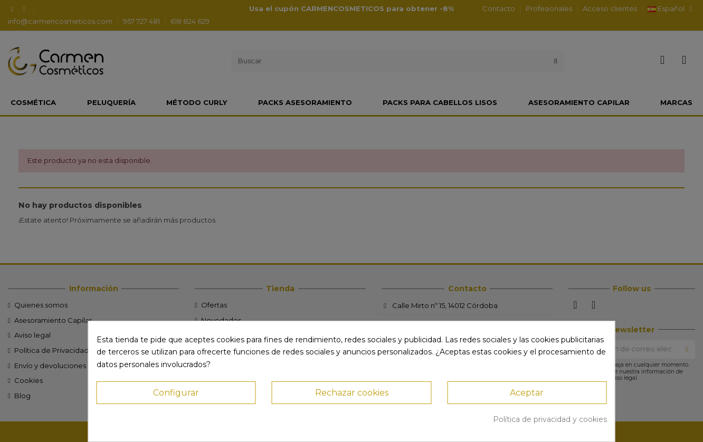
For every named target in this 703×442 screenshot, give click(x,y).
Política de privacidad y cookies (550, 419)
